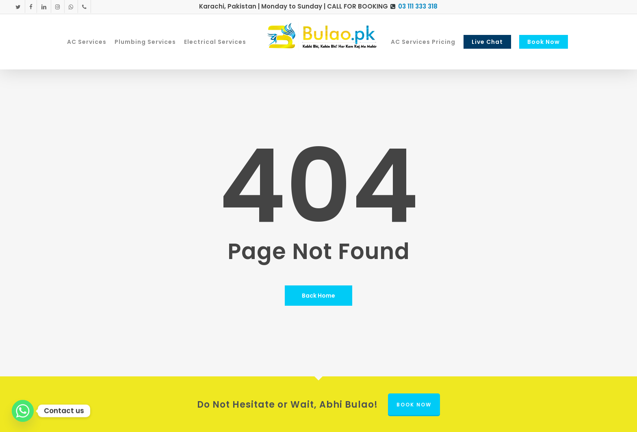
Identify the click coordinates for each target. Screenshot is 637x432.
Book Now (413, 404)
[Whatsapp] (23, 411)
